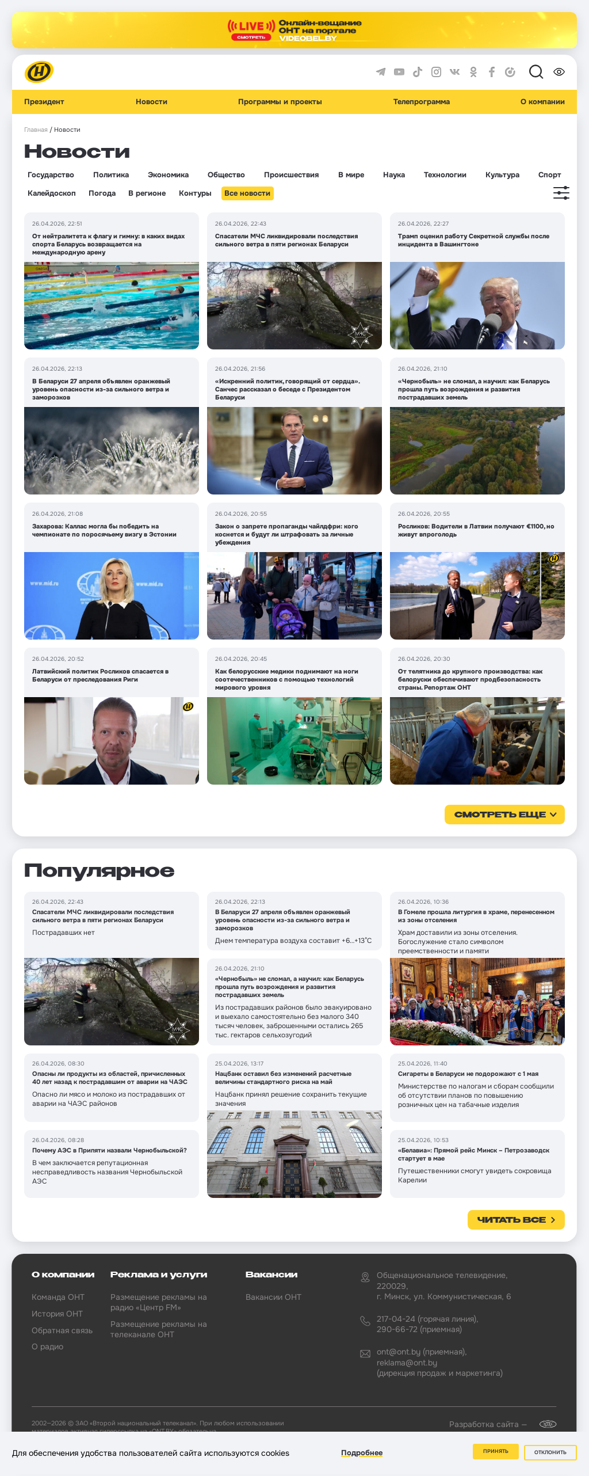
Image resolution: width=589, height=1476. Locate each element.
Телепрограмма (421, 102)
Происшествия (291, 175)
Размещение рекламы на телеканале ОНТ (158, 1329)
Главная (36, 130)
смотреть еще (500, 815)
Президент (44, 102)
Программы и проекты (280, 102)
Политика (111, 175)
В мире (351, 175)
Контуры (195, 193)
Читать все (511, 1220)
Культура (502, 175)
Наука (394, 175)
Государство (51, 175)
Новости (151, 102)
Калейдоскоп (52, 193)
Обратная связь (62, 1330)
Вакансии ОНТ (273, 1297)
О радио (47, 1346)
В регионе (147, 193)
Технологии (445, 175)
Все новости (247, 193)
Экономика (168, 175)
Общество (226, 175)
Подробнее (362, 1455)
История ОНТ (57, 1313)
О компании (543, 102)
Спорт (549, 175)
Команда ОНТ (58, 1297)
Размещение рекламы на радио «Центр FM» (158, 1302)
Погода (102, 193)
